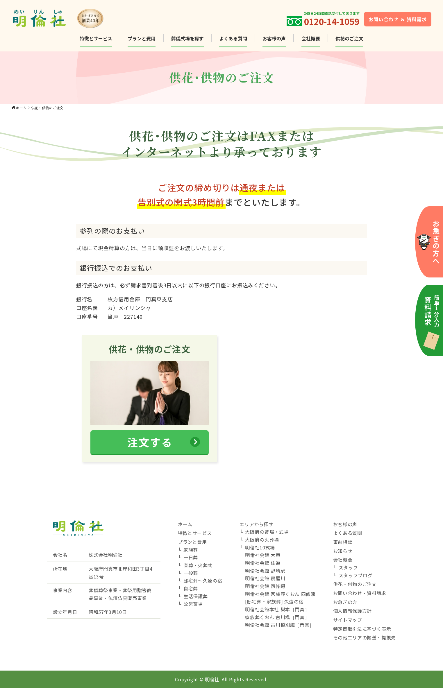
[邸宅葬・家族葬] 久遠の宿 (274, 601)
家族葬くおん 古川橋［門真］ (277, 617)
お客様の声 (274, 38)
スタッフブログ (355, 575)
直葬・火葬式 (197, 565)
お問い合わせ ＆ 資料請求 (398, 19)
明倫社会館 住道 (262, 562)
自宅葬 (190, 588)
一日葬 (190, 557)
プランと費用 (142, 38)
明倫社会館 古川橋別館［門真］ (279, 624)
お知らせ (343, 550)
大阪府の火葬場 (262, 539)
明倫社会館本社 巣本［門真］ (277, 609)
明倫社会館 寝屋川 (265, 578)
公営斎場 (193, 603)
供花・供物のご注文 (355, 583)
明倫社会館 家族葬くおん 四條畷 (280, 593)
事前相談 (343, 541)
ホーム (21, 107)
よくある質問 (233, 38)
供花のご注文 (349, 38)
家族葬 (190, 549)
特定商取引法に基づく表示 (362, 628)
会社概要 (310, 38)
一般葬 (190, 572)
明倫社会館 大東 (262, 554)
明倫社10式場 (260, 547)
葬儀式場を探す (187, 38)
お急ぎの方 (345, 602)
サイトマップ (347, 619)
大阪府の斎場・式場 (267, 531)
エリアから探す (256, 524)
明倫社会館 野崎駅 (265, 570)
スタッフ (348, 567)
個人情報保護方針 (352, 610)
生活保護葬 (195, 596)
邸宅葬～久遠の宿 (202, 580)
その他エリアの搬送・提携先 (364, 637)
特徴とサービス (96, 38)
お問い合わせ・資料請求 (359, 593)
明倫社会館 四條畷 (265, 586)
